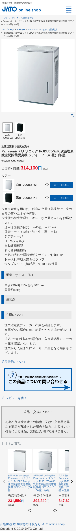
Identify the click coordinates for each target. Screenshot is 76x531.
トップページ (7, 18)
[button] (4, 482)
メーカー (20, 29)
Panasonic (32, 29)
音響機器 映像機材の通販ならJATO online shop (32, 524)
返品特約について (13, 361)
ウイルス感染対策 (25, 18)
